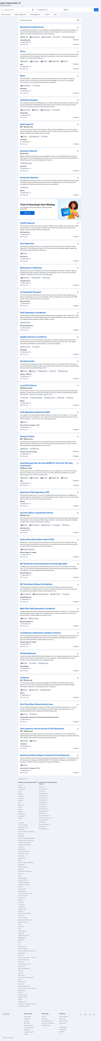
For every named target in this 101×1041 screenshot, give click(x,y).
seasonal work (21, 946)
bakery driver (21, 939)
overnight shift (22, 889)
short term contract (23, 917)
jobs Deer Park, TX (43, 809)
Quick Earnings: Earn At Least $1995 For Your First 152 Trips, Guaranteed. (46, 464)
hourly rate (21, 902)
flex (19, 944)
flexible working (22, 931)
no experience (21, 789)
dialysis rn (20, 970)
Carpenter (24, 677)
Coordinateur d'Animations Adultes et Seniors (40, 633)
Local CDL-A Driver (28, 385)
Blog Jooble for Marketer (48, 1023)
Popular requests (24, 779)
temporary (20, 869)
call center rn (21, 904)
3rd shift (20, 818)
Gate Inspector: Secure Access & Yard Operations (42, 728)
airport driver (21, 864)
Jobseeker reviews (28, 1032)
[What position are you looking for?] (17, 10)
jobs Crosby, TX (43, 826)
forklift (20, 860)
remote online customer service (26, 977)
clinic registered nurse (23, 959)
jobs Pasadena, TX (43, 793)
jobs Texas (41, 786)
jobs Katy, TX (42, 791)
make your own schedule (24, 913)
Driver (22, 51)
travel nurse (21, 805)
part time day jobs (22, 995)
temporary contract (23, 922)
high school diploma (23, 948)
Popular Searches (63, 1016)
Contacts (26, 1021)
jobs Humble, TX (43, 800)
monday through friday (24, 882)
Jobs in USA (62, 1018)
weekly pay (21, 822)
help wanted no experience (25, 871)
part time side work (23, 895)
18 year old (21, 847)
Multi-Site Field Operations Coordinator (37, 608)
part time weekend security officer (27, 950)
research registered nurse (24, 964)
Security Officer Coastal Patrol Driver (36, 513)
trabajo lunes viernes (23, 853)
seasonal (20, 794)
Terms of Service (63, 1021)
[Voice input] (32, 9)
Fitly (60, 1034)
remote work (21, 856)
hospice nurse (21, 966)
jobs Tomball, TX (43, 806)
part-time (20, 785)
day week (20, 955)
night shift (20, 798)
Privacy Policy (62, 1023)
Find (96, 10)
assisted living (21, 814)
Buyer (22, 76)
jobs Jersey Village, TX (44, 824)
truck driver (21, 796)
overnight (20, 811)
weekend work (21, 990)
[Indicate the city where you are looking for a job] (52, 10)
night (19, 942)
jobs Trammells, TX (43, 828)
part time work (21, 981)
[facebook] (80, 1014)
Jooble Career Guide (47, 1021)
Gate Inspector (26, 124)
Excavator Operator (28, 151)
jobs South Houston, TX (45, 817)
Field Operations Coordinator (33, 312)
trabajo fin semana (23, 997)
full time (20, 809)
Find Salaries (62, 1029)
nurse (19, 928)
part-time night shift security (25, 920)
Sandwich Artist (27, 361)
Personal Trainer (27, 436)
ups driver (20, 886)
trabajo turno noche (23, 827)
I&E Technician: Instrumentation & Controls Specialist (43, 564)
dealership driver (22, 937)
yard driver (20, 873)
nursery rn (20, 992)
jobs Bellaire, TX (43, 813)
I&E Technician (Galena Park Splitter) (36, 584)
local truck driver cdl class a (25, 893)
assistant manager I (29, 100)
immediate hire (21, 787)
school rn (20, 900)
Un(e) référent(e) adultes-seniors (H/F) (37, 539)
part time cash (21, 897)
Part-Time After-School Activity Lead (36, 704)
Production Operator (29, 177)
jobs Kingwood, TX (43, 811)
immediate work (22, 1001)
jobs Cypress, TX (43, 797)
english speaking (22, 878)
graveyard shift (22, 858)
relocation (20, 911)
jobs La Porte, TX (43, 804)
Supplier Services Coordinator (33, 337)
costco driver (21, 915)
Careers (26, 1034)
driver (19, 803)
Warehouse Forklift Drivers (32, 27)
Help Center (27, 1018)
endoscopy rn (21, 906)
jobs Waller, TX (42, 822)
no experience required (24, 851)
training (20, 999)
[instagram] (85, 1014)
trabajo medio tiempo (23, 935)
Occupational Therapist (30, 292)
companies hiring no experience (26, 840)
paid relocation (22, 849)
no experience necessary (24, 842)
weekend (20, 800)
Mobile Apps (27, 1029)
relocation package (23, 867)
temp (19, 924)
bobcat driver (21, 975)
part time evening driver (24, 968)
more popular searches (23, 1006)
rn (18, 820)
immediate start (22, 909)
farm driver (20, 973)
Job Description (63, 1027)
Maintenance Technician (31, 268)
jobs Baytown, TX (43, 795)
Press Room (27, 1023)
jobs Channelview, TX (44, 815)
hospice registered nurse (24, 986)
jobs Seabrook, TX (43, 820)
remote (20, 807)
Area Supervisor (27, 243)
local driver (21, 984)
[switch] (78, 20)
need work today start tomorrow (26, 831)
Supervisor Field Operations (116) (34, 492)
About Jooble (27, 1016)
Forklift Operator (27, 223)
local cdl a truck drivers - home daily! (27, 957)
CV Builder (61, 1031)
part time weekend (23, 825)
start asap (20, 962)
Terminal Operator (28, 653)
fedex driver (21, 933)
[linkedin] (94, 1014)
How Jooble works (28, 1027)
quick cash (21, 926)
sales (19, 875)
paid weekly (21, 836)
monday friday (21, 953)
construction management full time (27, 1003)
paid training (21, 829)
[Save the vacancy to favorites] (78, 27)
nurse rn (20, 979)
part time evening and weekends (26, 838)
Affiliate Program (46, 1025)
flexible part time (22, 891)
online (19, 791)
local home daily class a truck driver (27, 988)
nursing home (21, 816)
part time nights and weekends (26, 862)
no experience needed (23, 884)
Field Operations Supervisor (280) (35, 412)
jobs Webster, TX (43, 802)
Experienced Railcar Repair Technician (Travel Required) (44, 755)
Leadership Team (28, 1025)
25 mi (66, 10)
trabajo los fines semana (24, 844)
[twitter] (89, 1014)
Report (76, 44)
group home (21, 833)
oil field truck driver (23, 880)
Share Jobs (44, 1018)
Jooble (11, 1037)
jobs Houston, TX (43, 789)
